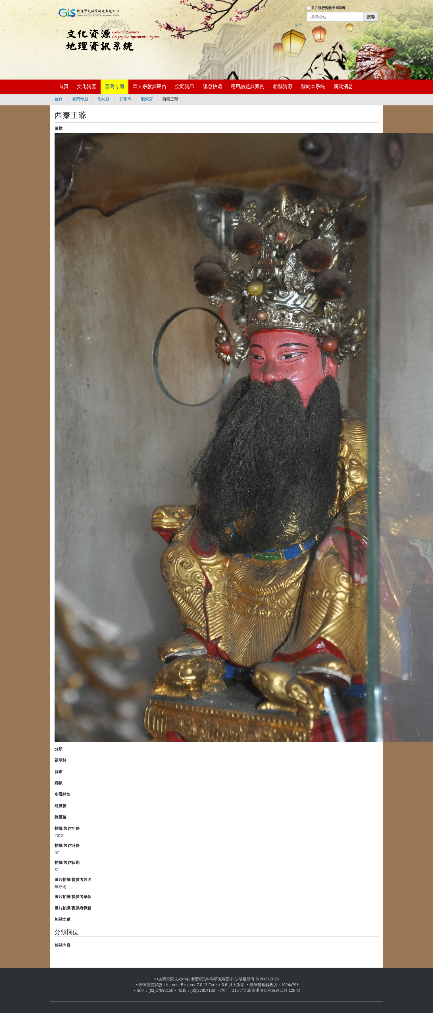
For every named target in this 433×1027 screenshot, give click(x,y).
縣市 (59, 771)
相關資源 (282, 86)
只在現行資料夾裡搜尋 (328, 8)
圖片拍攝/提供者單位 (73, 896)
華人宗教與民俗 (149, 86)
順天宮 (147, 99)
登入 (299, 24)
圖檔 (59, 128)
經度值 (60, 805)
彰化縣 (104, 99)
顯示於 (60, 760)
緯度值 (60, 817)
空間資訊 (184, 86)
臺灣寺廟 (114, 86)
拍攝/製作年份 (67, 828)
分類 (59, 749)
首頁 (63, 86)
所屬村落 (62, 794)
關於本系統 (313, 86)
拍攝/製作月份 (67, 845)
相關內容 (62, 945)
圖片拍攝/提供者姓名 (73, 879)
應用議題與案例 (248, 86)
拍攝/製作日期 (67, 862)
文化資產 (86, 86)
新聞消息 (343, 86)
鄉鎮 (59, 783)
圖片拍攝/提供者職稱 (73, 908)
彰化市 (125, 99)
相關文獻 (62, 919)
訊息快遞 (212, 86)
